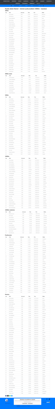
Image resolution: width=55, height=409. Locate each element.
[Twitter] (47, 399)
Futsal (31, 1)
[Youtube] (49, 399)
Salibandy (42, 1)
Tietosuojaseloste (7, 403)
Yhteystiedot (36, 5)
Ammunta (14, 1)
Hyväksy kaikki (25, 403)
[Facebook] (41, 6)
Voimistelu (18, 3)
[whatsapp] (10, 396)
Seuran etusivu (6, 1)
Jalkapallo (25, 1)
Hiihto (19, 1)
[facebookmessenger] (12, 396)
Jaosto (29, 5)
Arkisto (38, 3)
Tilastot (23, 5)
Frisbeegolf (32, 3)
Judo (37, 1)
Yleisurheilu (25, 3)
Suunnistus (49, 1)
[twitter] (8, 396)
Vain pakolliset (30, 403)
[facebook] (6, 396)
